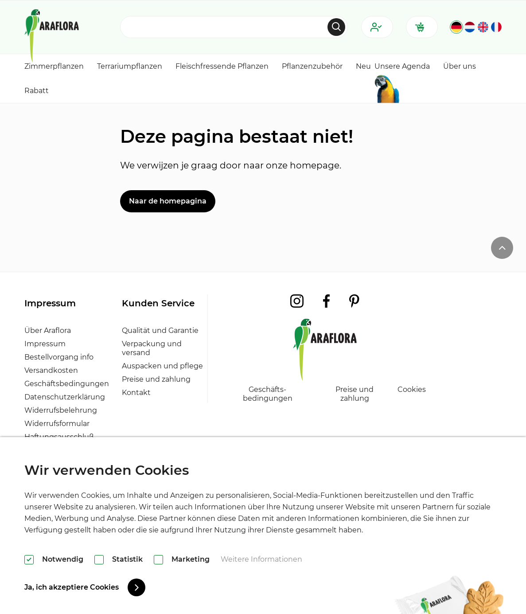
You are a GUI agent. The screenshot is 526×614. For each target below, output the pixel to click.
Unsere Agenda (402, 66)
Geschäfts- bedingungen (267, 394)
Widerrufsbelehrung (60, 410)
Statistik (127, 559)
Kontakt (136, 392)
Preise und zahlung (156, 379)
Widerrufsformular (57, 423)
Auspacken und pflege (162, 366)
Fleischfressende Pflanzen (222, 66)
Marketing (190, 559)
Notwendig (62, 559)
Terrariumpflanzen (129, 66)
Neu (363, 66)
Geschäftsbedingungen (66, 383)
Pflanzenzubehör (312, 66)
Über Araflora (47, 330)
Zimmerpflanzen (54, 66)
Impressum (45, 344)
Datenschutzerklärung (64, 397)
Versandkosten (51, 370)
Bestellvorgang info (59, 357)
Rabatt (36, 90)
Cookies (411, 389)
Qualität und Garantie (160, 330)
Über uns (459, 66)
